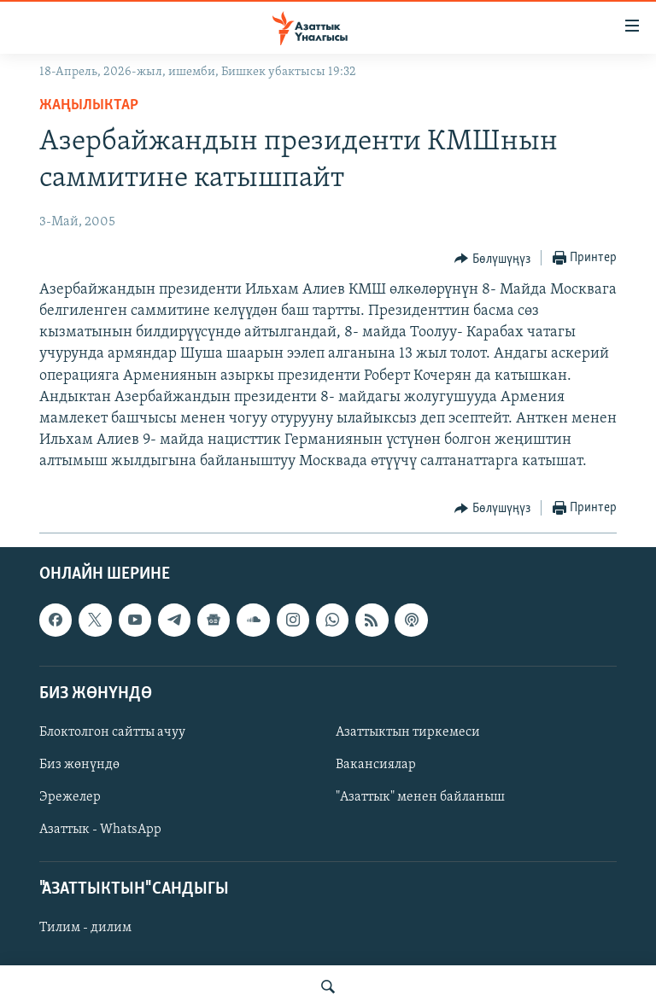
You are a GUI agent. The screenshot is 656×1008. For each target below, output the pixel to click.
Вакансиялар (376, 765)
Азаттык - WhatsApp (100, 829)
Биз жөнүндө (79, 765)
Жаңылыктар (88, 105)
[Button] (492, 258)
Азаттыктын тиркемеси (408, 732)
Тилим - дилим (85, 928)
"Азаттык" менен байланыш (420, 797)
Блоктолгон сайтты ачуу (112, 732)
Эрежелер (70, 797)
